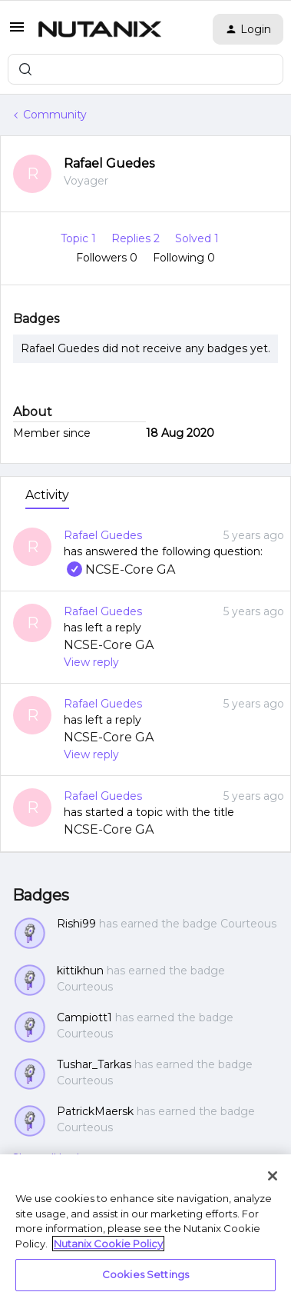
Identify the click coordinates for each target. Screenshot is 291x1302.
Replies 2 (137, 238)
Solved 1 (197, 238)
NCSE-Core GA (119, 569)
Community (55, 115)
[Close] (272, 1176)
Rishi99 (76, 924)
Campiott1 (84, 1017)
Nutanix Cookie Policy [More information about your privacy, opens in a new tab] (108, 1243)
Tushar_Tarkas (94, 1064)
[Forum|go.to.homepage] (99, 29)
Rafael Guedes (109, 163)
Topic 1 (80, 238)
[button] (17, 32)
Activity (47, 495)
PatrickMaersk (95, 1111)
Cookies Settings (145, 1274)
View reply (91, 662)
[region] (145, 1228)
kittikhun (80, 970)
